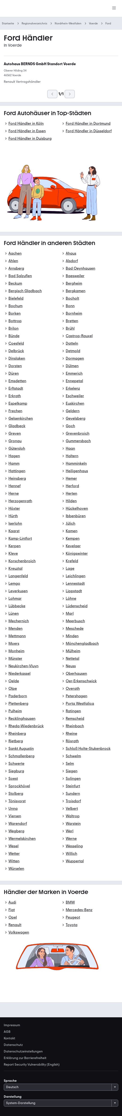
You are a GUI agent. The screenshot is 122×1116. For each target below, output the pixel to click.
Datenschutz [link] (13, 1045)
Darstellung (13, 1097)
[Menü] (114, 8)
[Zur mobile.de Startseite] (39, 8)
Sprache (10, 1081)
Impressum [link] (12, 1025)
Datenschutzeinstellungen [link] (23, 1051)
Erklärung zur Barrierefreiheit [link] (25, 1058)
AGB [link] (7, 1032)
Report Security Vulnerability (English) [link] (32, 1065)
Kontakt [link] (9, 1038)
